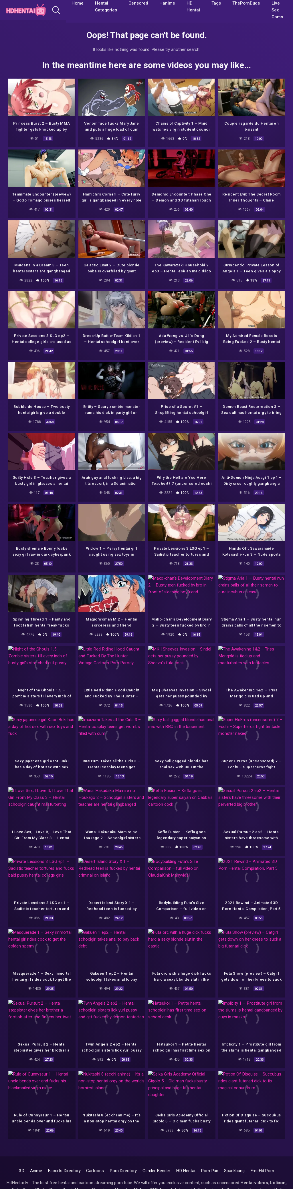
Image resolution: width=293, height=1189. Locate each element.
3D (21, 1170)
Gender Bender (156, 1170)
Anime (36, 1170)
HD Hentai (185, 1170)
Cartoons (95, 1170)
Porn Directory (123, 1170)
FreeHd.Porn (262, 1170)
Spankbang (234, 1170)
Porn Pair (209, 1170)
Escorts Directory (64, 1170)
